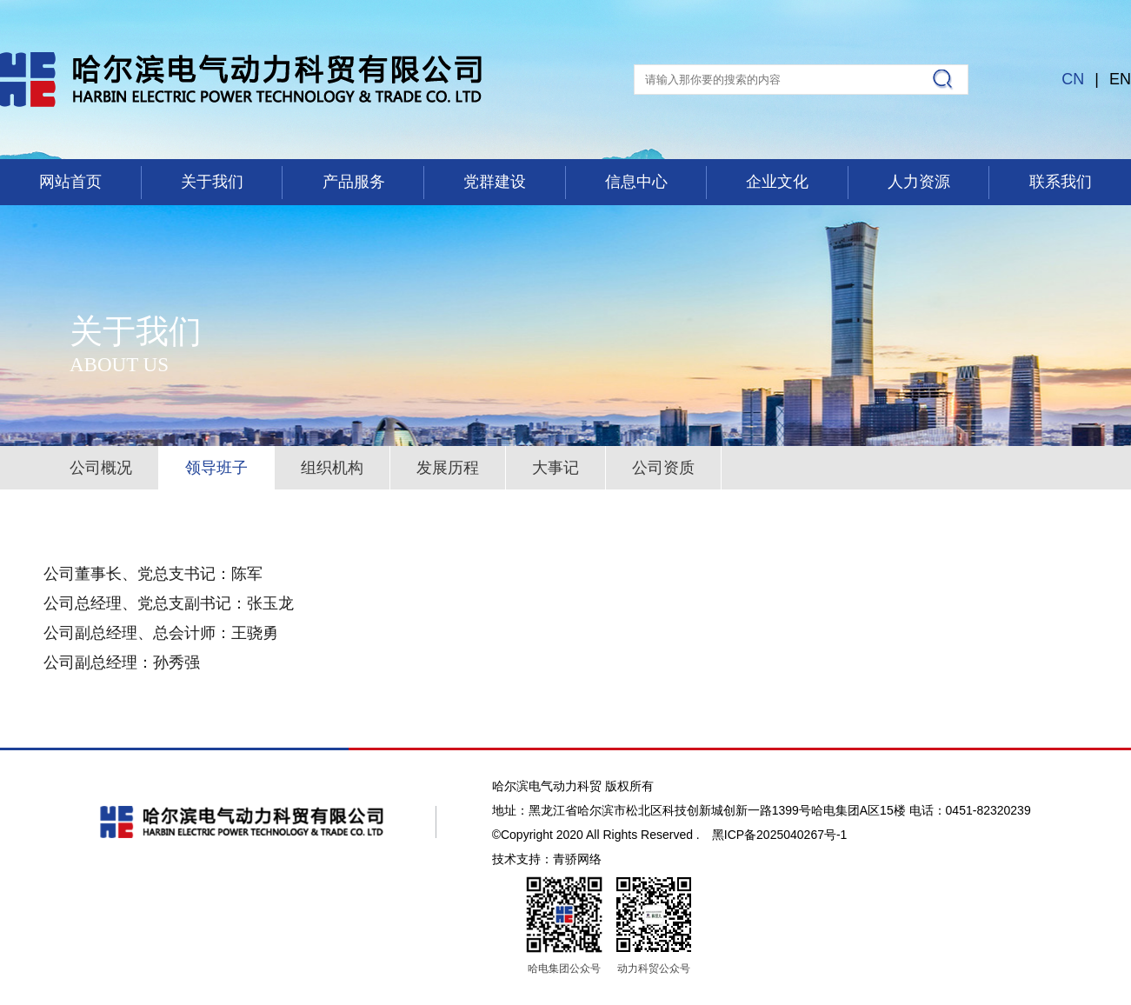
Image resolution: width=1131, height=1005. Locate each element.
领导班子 (216, 467)
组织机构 (332, 467)
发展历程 (447, 467)
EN (1120, 79)
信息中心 (636, 181)
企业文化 (777, 181)
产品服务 (354, 181)
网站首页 (70, 181)
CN (1072, 79)
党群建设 (494, 181)
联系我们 (1060, 181)
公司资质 (663, 467)
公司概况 (101, 467)
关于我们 (212, 181)
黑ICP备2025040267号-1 (780, 835)
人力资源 (919, 181)
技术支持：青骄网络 (547, 859)
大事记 (555, 467)
